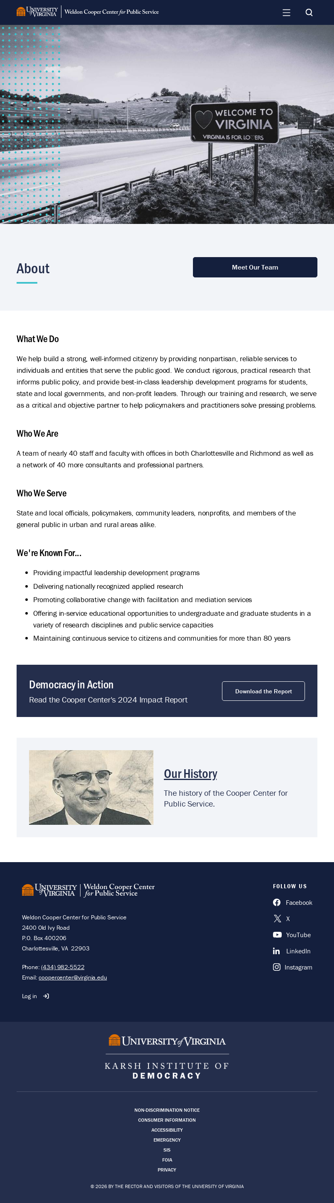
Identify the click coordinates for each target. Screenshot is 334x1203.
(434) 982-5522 (62, 967)
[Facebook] (292, 902)
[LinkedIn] (292, 951)
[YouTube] (292, 935)
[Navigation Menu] (286, 12)
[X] (292, 919)
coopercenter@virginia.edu (73, 977)
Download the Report (263, 691)
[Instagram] (292, 967)
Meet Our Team (255, 267)
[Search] (309, 12)
